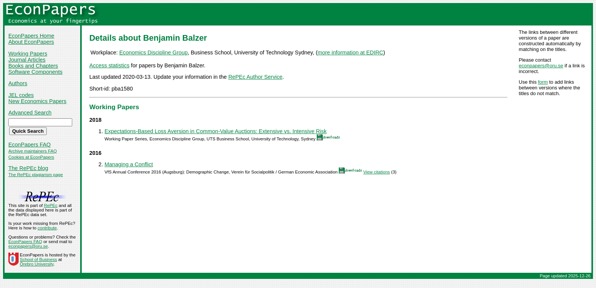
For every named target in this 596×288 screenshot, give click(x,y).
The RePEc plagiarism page (35, 174)
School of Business (38, 259)
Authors (17, 83)
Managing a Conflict (129, 164)
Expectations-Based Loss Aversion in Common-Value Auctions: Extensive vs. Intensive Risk (216, 131)
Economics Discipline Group (153, 52)
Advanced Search (30, 113)
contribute (47, 228)
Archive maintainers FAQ (32, 151)
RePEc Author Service (255, 77)
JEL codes (21, 95)
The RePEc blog (28, 168)
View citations (376, 172)
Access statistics (109, 65)
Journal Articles (27, 60)
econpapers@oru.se (541, 65)
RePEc (50, 205)
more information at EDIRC (351, 52)
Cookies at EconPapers (31, 157)
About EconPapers (31, 42)
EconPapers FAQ (29, 145)
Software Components (35, 72)
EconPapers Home (31, 36)
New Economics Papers (37, 101)
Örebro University (37, 264)
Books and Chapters (33, 66)
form (543, 82)
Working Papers (27, 54)
